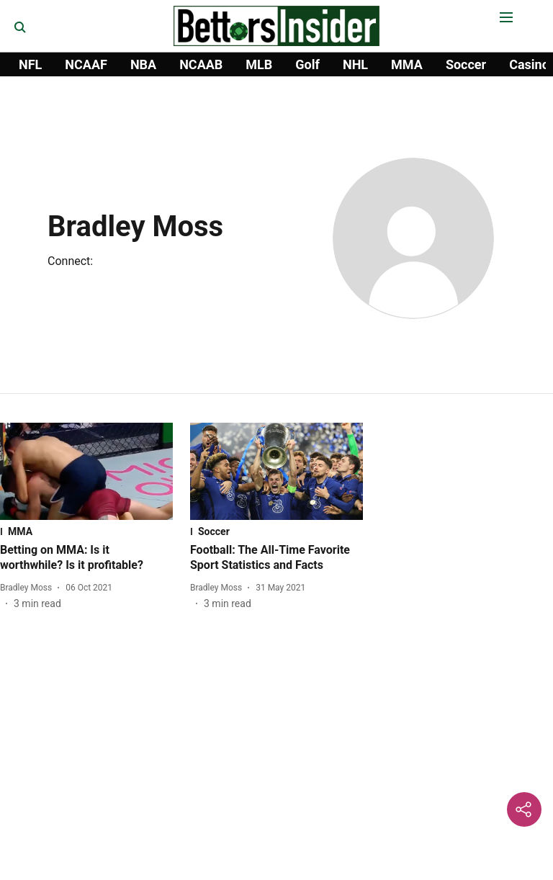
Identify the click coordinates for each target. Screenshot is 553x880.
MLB (259, 64)
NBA (143, 64)
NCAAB (200, 64)
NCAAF (86, 64)
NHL (355, 64)
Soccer (466, 64)
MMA (407, 64)
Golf (307, 64)
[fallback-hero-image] (86, 471)
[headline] (86, 558)
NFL (30, 64)
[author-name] (29, 587)
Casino (529, 64)
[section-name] (86, 531)
